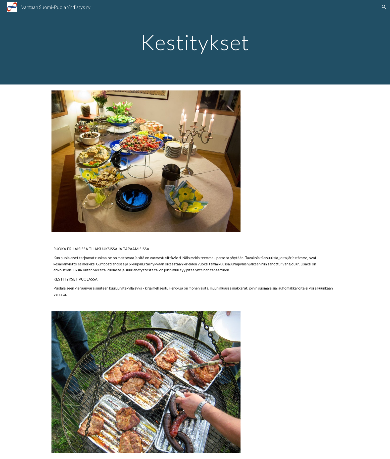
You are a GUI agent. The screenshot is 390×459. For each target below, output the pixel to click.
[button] (384, 7)
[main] (195, 42)
